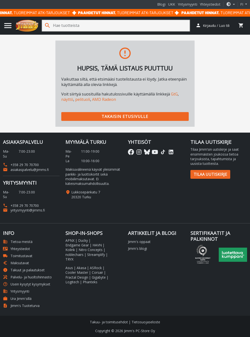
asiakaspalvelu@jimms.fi (26, 169)
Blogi (161, 4)
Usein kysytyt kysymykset (26, 284)
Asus (69, 267)
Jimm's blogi (137, 248)
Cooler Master (76, 272)
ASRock (96, 267)
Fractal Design (76, 277)
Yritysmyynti (187, 4)
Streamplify (96, 254)
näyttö (67, 99)
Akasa (81, 267)
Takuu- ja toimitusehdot (109, 322)
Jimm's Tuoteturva (21, 305)
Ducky (83, 240)
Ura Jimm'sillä (17, 298)
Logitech (72, 282)
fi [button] (242, 4)
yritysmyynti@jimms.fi (24, 210)
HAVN (97, 245)
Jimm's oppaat (139, 241)
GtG (174, 94)
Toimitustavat (17, 255)
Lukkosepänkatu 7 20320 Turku (85, 194)
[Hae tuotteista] (121, 25)
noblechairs (74, 254)
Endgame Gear (77, 245)
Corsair (97, 272)
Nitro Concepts (91, 249)
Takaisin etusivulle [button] (125, 116)
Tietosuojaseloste (146, 322)
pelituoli (82, 99)
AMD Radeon (104, 99)
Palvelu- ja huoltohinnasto (27, 277)
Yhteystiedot (210, 4)
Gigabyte (99, 277)
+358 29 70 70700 (21, 164)
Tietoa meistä (17, 241)
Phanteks (90, 282)
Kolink (70, 249)
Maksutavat (16, 263)
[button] (230, 4)
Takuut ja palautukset (24, 270)
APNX (69, 240)
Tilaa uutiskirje (210, 174)
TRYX (69, 259)
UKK (171, 4)
